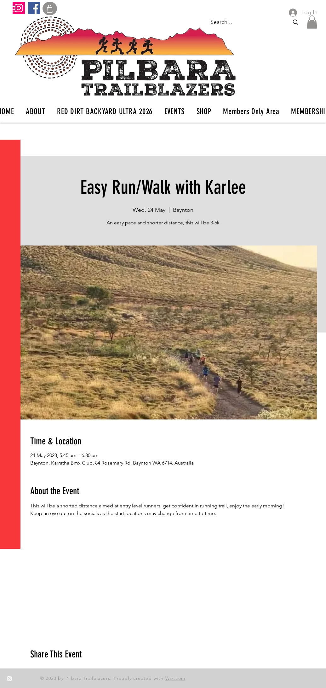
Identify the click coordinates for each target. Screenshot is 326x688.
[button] (10, 9)
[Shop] (50, 8)
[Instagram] (19, 8)
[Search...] (295, 22)
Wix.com (175, 678)
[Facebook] (34, 8)
